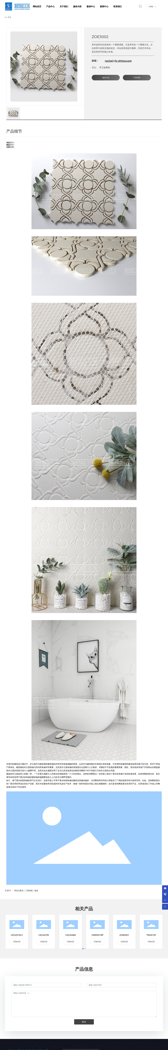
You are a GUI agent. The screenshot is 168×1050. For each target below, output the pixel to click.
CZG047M (43, 935)
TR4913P (151, 935)
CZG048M (70, 935)
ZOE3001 (124, 935)
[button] (82, 948)
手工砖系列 (104, 67)
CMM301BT (97, 935)
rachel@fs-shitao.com (118, 60)
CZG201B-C (17, 935)
